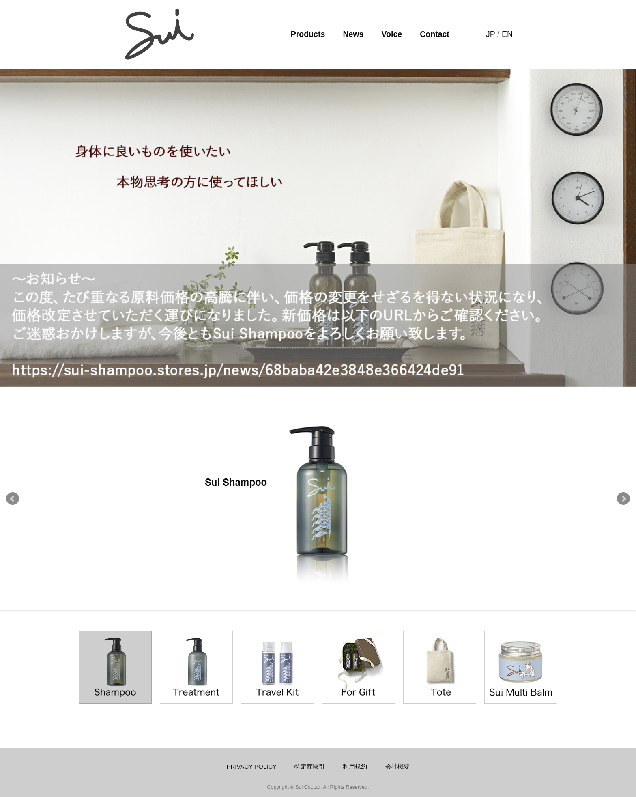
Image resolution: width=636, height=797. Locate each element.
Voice (392, 34)
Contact (434, 34)
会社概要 (397, 766)
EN (507, 34)
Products (308, 34)
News (353, 34)
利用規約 (355, 766)
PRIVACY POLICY (251, 766)
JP (490, 34)
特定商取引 (309, 766)
